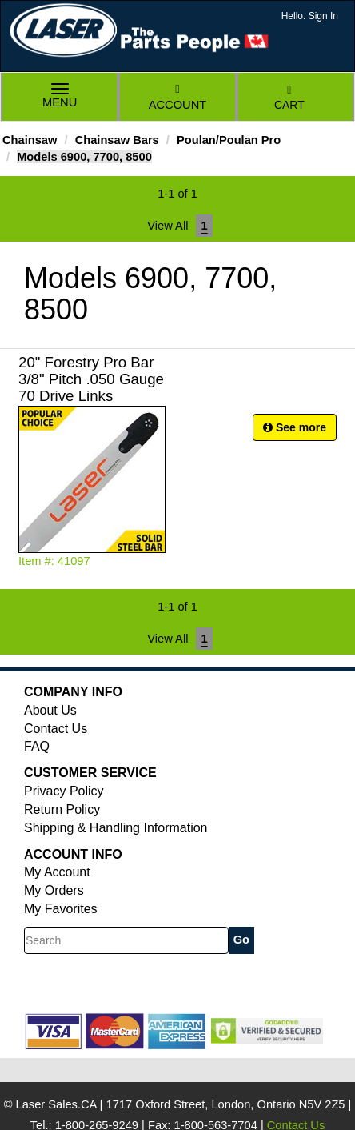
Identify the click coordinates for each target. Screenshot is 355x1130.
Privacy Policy (64, 791)
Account (177, 97)
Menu (60, 97)
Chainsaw (29, 140)
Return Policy (62, 809)
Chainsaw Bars (117, 140)
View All (167, 225)
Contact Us (55, 728)
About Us (50, 710)
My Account (57, 872)
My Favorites (61, 909)
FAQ (37, 746)
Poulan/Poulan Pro (229, 140)
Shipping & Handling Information (115, 828)
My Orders (54, 890)
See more (294, 427)
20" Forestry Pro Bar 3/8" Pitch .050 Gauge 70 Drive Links (91, 379)
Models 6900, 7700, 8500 (84, 156)
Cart (289, 98)
